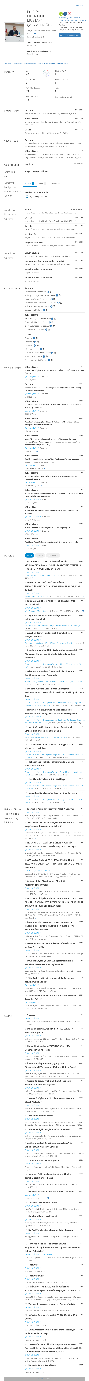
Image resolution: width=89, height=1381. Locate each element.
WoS (42, 183)
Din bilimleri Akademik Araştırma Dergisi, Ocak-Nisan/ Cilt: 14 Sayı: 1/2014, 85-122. (55, 626)
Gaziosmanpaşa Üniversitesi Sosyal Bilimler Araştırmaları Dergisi (48, 643)
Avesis (29, 183)
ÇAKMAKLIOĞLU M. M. (33, 499)
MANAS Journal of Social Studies (36, 596)
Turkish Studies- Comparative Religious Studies (42, 575)
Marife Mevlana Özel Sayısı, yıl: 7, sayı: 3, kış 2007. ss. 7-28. (46, 737)
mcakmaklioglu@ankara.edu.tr (69, 18)
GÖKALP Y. (29, 871)
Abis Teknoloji (42, 1379)
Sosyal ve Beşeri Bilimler (36, 196)
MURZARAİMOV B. (49, 1254)
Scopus (55, 183)
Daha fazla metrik (63, 97)
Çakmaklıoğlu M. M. (32, 376)
